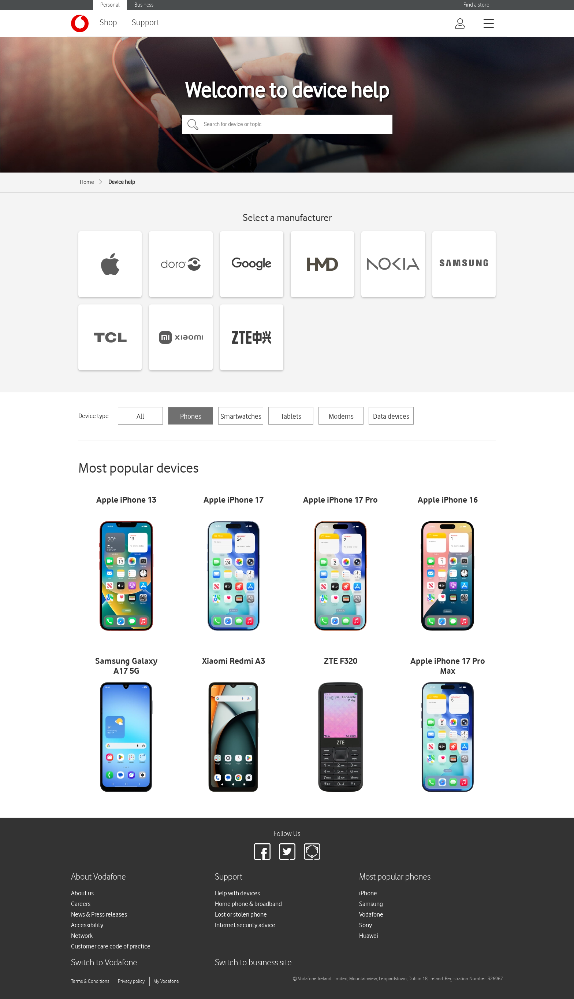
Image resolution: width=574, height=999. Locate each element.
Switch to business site (253, 962)
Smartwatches (240, 416)
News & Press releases (99, 914)
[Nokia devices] (393, 264)
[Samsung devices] (464, 264)
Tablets (291, 416)
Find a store (476, 5)
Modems (341, 416)
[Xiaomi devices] (180, 337)
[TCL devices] (110, 337)
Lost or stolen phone (241, 914)
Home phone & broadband (248, 903)
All (140, 416)
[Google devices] (251, 264)
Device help (121, 182)
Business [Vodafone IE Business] (143, 5)
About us (82, 893)
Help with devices (237, 893)
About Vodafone (98, 877)
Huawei (368, 935)
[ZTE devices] (251, 337)
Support (145, 22)
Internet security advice (245, 925)
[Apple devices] (110, 264)
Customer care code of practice (110, 946)
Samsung (371, 903)
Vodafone (371, 914)
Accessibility (87, 925)
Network (82, 935)
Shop (108, 22)
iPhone (368, 893)
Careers (80, 903)
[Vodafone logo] (80, 23)
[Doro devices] (180, 264)
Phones (190, 416)
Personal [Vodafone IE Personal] (110, 5)
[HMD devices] (322, 264)
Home (87, 182)
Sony (365, 925)
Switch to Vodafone (104, 962)
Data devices (391, 416)
